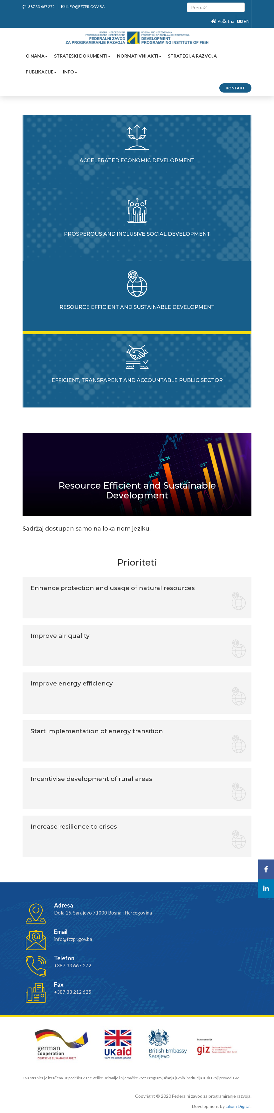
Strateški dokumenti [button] (82, 56)
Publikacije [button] (41, 71)
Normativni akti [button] (139, 56)
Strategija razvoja (192, 56)
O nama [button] (37, 56)
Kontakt (235, 88)
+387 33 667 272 (39, 6)
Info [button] (70, 71)
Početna (222, 21)
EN (243, 21)
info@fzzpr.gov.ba (83, 6)
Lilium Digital (238, 1106)
